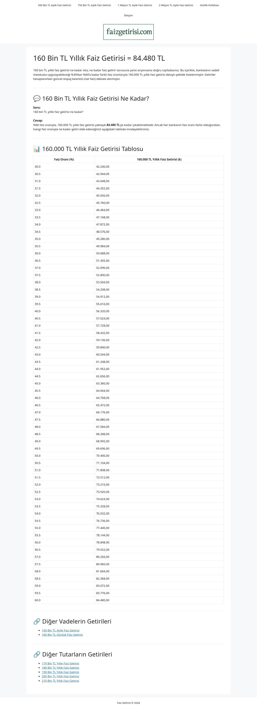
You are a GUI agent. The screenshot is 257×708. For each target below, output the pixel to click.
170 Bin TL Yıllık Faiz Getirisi (60, 663)
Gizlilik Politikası (209, 5)
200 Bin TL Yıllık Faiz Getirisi (60, 676)
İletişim (128, 15)
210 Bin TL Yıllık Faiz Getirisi (60, 681)
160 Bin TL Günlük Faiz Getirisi (62, 635)
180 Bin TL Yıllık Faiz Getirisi (60, 668)
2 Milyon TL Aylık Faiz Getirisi (176, 5)
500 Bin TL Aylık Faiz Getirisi (54, 5)
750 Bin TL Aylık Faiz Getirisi (94, 5)
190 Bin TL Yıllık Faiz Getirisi (60, 672)
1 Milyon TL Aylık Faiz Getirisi (135, 5)
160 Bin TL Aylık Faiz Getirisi (60, 630)
